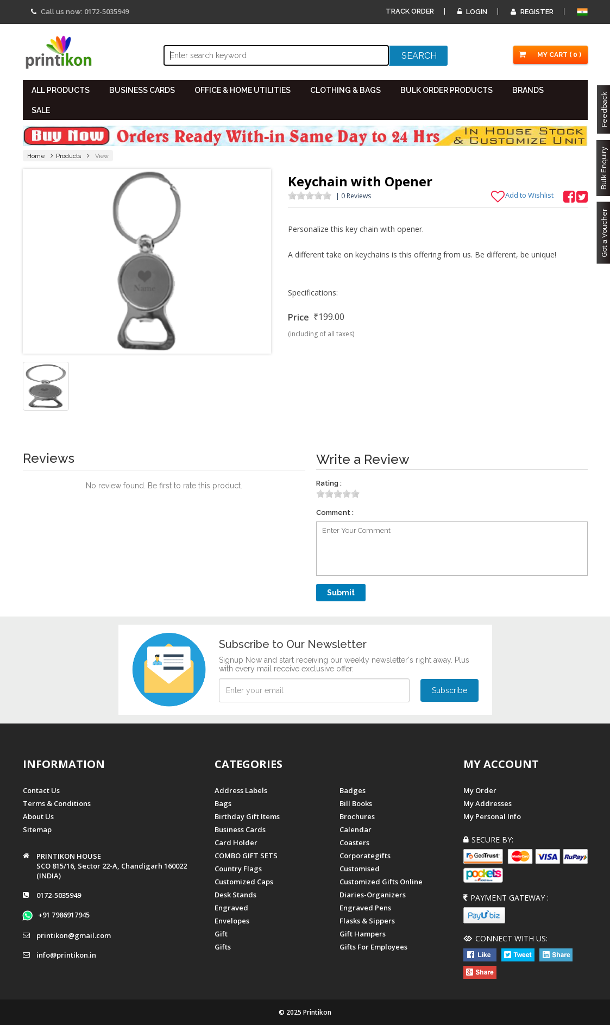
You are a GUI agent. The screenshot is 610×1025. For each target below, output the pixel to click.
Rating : (329, 483)
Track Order (410, 11)
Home (36, 156)
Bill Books (355, 803)
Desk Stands (235, 895)
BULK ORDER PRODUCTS (446, 90)
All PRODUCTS (61, 90)
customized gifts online (381, 881)
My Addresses (487, 803)
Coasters (354, 842)
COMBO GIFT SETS (246, 855)
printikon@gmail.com (73, 936)
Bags (223, 803)
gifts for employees (373, 947)
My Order (479, 790)
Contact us (41, 790)
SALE (41, 110)
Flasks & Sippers (367, 921)
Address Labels (241, 790)
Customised (359, 868)
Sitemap (37, 829)
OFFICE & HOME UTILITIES (242, 90)
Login (472, 12)
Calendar (355, 829)
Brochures (357, 816)
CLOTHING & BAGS (345, 90)
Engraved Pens (365, 908)
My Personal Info (492, 816)
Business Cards (240, 829)
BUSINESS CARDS (142, 90)
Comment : (335, 512)
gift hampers (362, 934)
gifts (223, 947)
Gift (221, 934)
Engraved (231, 908)
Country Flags (238, 868)
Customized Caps (244, 881)
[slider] (309, 195)
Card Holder (236, 842)
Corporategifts (365, 855)
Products (68, 156)
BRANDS (528, 90)
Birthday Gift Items (247, 816)
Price (298, 317)
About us (38, 816)
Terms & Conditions (57, 803)
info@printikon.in (66, 955)
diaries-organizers (372, 895)
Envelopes (232, 921)
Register (532, 12)
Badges (352, 790)
